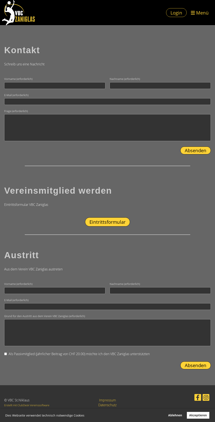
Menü (200, 12)
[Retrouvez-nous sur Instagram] (202, 398)
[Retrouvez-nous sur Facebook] (195, 398)
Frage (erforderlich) (16, 111)
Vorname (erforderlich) (18, 79)
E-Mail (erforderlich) (16, 95)
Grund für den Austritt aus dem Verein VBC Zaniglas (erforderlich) (44, 316)
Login (176, 12)
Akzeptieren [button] (198, 415)
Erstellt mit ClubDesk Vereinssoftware (26, 405)
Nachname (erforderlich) (125, 79)
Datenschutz (107, 405)
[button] (86, 416)
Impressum (107, 400)
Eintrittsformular (107, 222)
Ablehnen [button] (175, 415)
